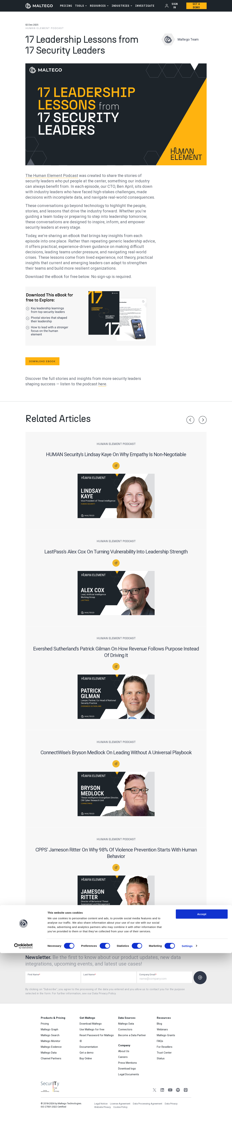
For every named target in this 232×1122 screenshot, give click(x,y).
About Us (123, 1052)
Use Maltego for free (92, 1031)
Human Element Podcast (44, 28)
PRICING (66, 5)
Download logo (127, 1070)
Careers (123, 1058)
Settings (187, 1114)
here (102, 384)
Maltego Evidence (51, 1048)
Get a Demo (196, 6)
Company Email (147, 974)
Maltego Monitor (50, 1042)
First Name (34, 974)
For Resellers (164, 1048)
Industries (120, 5)
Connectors (125, 1031)
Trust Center (164, 1054)
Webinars (162, 1031)
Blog (159, 1025)
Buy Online (86, 1060)
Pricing (45, 1025)
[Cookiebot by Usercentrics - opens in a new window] (23, 1115)
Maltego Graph (49, 1031)
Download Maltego (91, 1025)
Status (161, 1060)
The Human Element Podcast (51, 175)
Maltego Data (49, 1054)
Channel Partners (51, 1060)
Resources (98, 5)
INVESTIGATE (144, 5)
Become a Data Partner (132, 1037)
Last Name (89, 974)
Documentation (89, 1048)
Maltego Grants (166, 1037)
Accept (201, 1083)
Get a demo (87, 1054)
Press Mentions (127, 1064)
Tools (79, 5)
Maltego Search (50, 1037)
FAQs (160, 1042)
